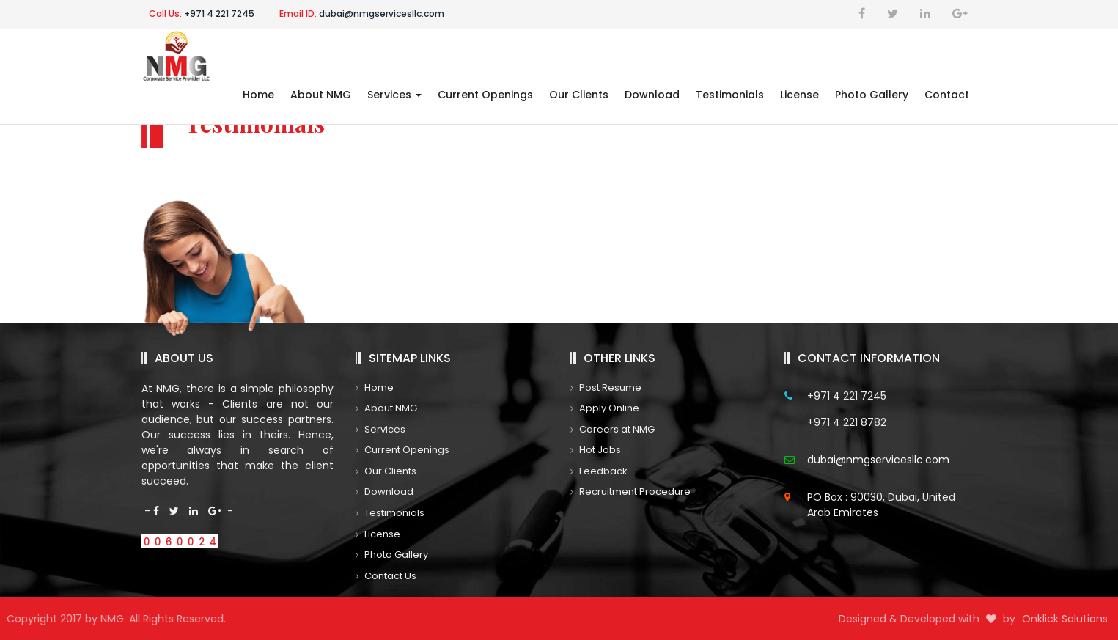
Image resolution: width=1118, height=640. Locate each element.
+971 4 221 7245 (201, 13)
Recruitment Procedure (630, 492)
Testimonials (730, 94)
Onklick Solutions (1068, 618)
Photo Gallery (871, 94)
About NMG (320, 94)
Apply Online (604, 408)
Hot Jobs (595, 450)
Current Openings (485, 94)
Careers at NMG (612, 429)
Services (394, 94)
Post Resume (605, 387)
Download (652, 94)
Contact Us (386, 576)
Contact (946, 94)
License (799, 94)
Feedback (599, 471)
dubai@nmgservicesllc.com (361, 13)
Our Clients (578, 94)
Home (258, 94)
